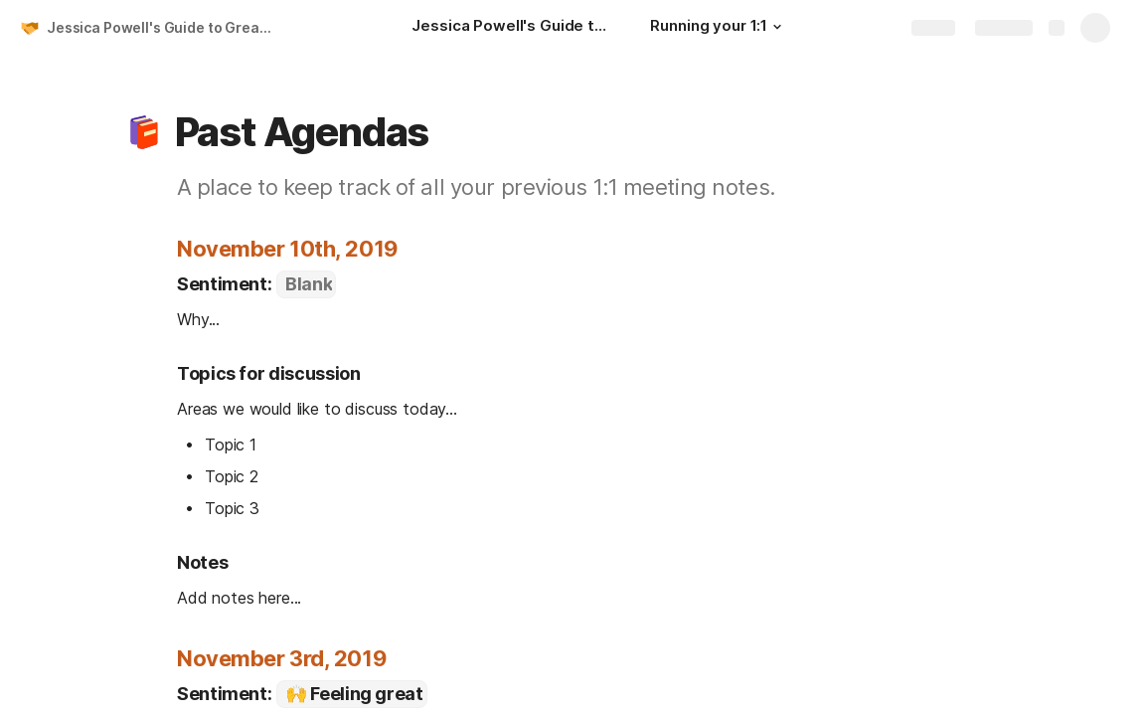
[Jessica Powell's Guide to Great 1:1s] (511, 28)
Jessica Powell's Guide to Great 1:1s (162, 27)
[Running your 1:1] (718, 28)
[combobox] (306, 284)
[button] (777, 27)
